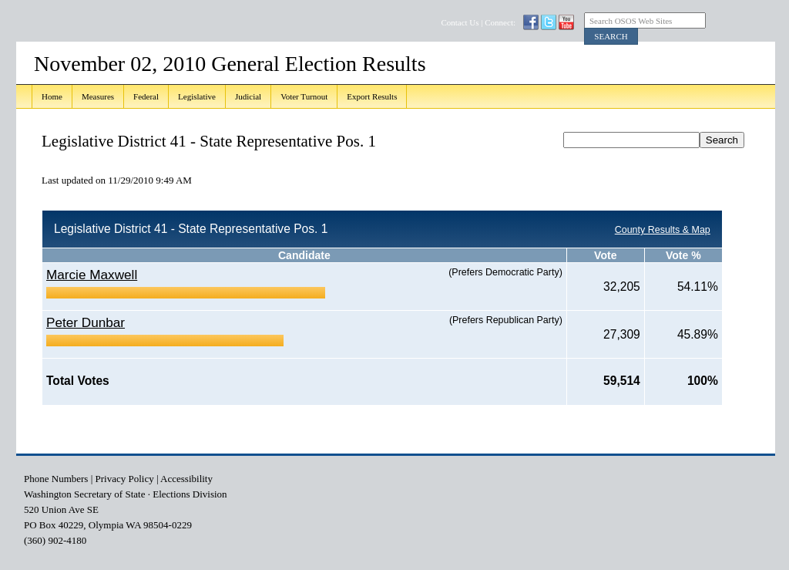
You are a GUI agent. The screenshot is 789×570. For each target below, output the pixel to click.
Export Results (372, 96)
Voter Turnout (303, 96)
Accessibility (186, 478)
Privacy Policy (125, 478)
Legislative (197, 96)
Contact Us (459, 22)
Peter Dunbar (85, 322)
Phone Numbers (56, 478)
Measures (98, 96)
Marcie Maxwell (91, 274)
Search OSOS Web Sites (630, 20)
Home (52, 96)
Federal (146, 96)
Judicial (248, 96)
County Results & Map (662, 229)
